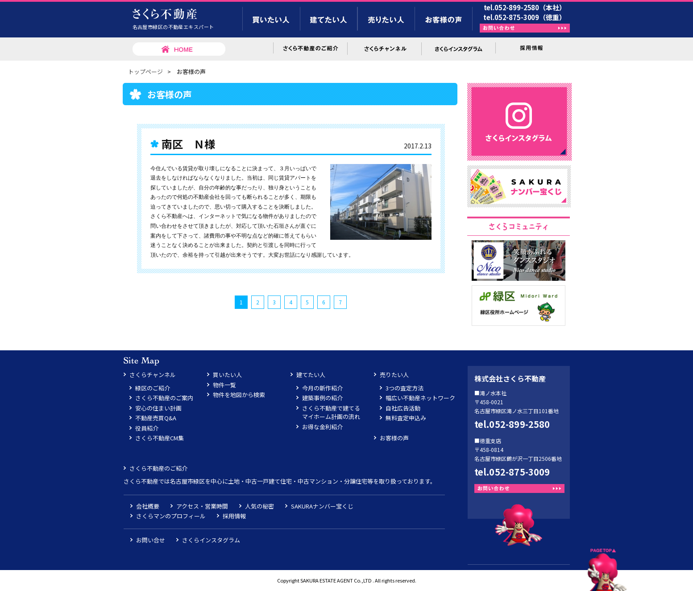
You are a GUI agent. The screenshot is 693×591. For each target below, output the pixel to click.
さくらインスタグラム (211, 540)
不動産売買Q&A (155, 418)
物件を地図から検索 (239, 394)
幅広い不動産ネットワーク (420, 398)
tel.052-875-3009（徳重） (524, 17)
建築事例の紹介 (322, 398)
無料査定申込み (406, 418)
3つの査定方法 (404, 388)
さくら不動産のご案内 (164, 398)
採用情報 (234, 516)
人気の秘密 (259, 506)
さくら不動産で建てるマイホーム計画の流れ (331, 412)
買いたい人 (227, 374)
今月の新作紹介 (322, 388)
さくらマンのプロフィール (171, 516)
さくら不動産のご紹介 (158, 468)
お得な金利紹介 (322, 427)
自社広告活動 (403, 408)
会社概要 (147, 506)
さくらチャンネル (152, 374)
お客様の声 (394, 438)
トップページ (145, 71)
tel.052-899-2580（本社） (525, 7)
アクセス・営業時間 (202, 506)
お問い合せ (150, 540)
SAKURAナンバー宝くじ (322, 506)
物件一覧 (224, 385)
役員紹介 (146, 428)
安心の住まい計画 (158, 408)
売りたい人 (394, 374)
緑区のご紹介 (152, 388)
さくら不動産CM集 (159, 438)
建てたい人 (310, 374)
